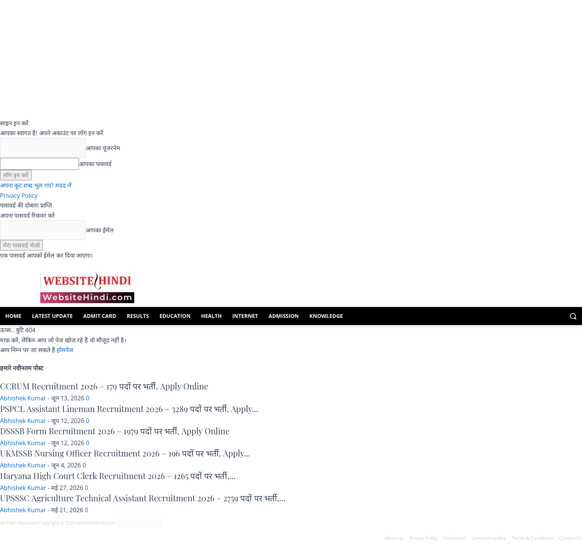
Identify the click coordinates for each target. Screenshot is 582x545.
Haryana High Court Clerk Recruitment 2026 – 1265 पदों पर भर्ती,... (118, 475)
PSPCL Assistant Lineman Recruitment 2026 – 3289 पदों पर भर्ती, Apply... (129, 408)
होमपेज (65, 350)
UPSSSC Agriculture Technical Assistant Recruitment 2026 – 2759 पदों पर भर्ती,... (143, 498)
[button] (573, 316)
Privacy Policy (19, 195)
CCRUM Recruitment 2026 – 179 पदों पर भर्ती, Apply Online (104, 386)
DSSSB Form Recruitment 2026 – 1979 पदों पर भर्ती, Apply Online (115, 431)
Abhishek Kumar (23, 398)
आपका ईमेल (100, 230)
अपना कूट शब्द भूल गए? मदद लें (35, 185)
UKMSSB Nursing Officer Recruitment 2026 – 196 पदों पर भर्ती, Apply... (125, 453)
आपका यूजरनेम (103, 148)
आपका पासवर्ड (95, 164)
